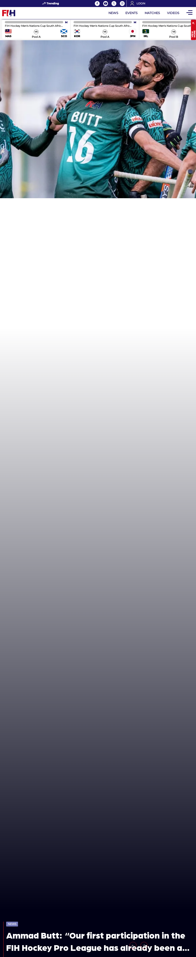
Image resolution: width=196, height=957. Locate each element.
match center (36, 29)
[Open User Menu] (139, 3)
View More (193, 34)
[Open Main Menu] (189, 13)
